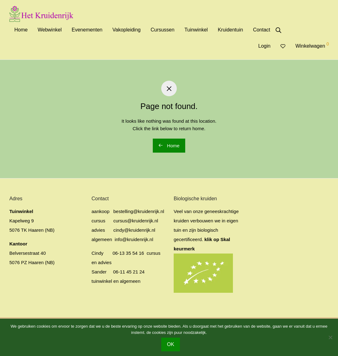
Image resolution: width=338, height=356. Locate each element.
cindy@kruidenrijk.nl (134, 230)
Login (264, 46)
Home (21, 29)
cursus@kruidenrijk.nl (135, 220)
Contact (261, 29)
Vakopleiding (127, 29)
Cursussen (162, 29)
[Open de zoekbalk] (278, 30)
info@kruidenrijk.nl (133, 239)
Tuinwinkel (196, 29)
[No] (330, 337)
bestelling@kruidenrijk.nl (138, 211)
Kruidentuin (230, 29)
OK (170, 344)
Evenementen (87, 29)
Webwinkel (50, 29)
